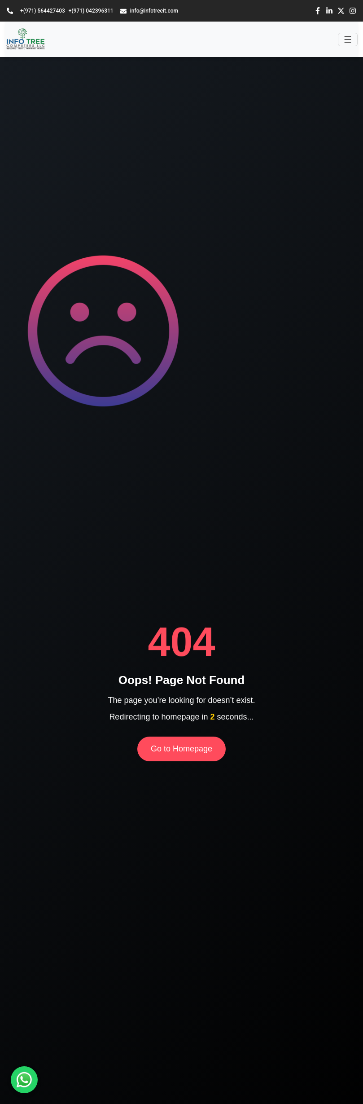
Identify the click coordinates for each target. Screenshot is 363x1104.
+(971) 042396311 (91, 11)
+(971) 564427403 (42, 11)
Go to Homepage (181, 748)
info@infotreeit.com (149, 11)
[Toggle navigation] (348, 39)
